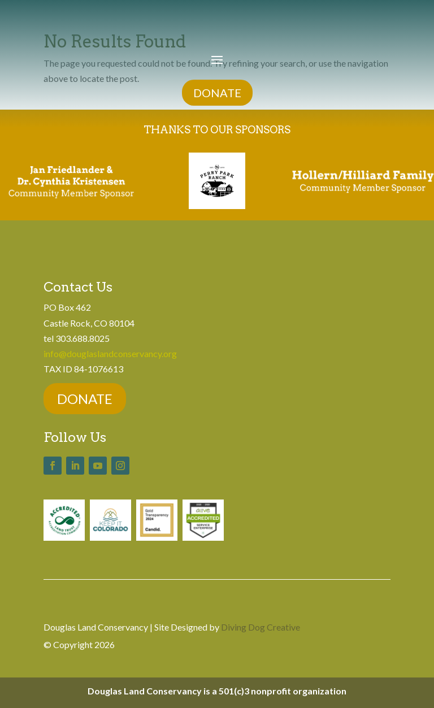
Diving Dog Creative (260, 627)
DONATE (217, 92)
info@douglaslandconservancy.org (110, 353)
